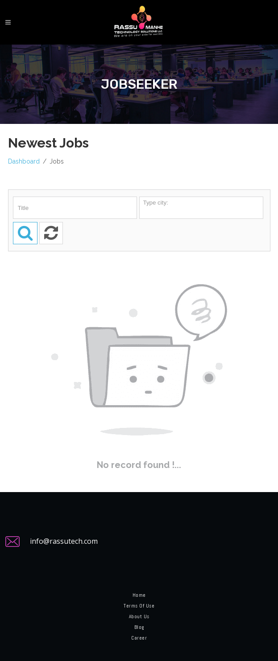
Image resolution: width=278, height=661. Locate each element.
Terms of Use (139, 606)
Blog (139, 627)
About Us (139, 616)
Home (139, 595)
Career (139, 638)
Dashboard (24, 161)
